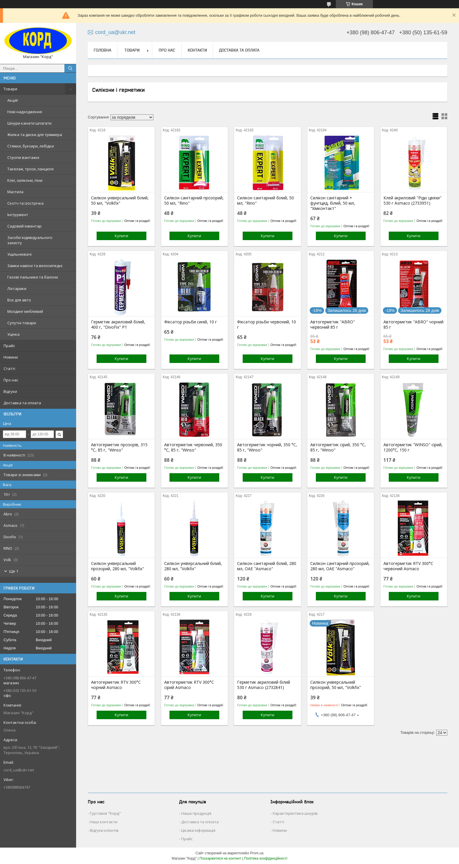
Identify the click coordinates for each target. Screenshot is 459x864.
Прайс (9, 345)
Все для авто (19, 300)
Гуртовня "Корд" (105, 813)
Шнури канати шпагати (29, 123)
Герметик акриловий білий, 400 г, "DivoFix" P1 (118, 324)
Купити (121, 235)
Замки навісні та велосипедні (34, 265)
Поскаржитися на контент (220, 858)
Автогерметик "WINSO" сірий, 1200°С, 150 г (413, 447)
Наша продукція (196, 813)
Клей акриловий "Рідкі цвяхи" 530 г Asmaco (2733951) (412, 200)
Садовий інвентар (24, 226)
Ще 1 (13, 571)
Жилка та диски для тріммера (34, 134)
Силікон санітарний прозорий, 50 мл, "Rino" (194, 200)
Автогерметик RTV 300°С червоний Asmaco (408, 566)
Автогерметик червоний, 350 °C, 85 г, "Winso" (193, 447)
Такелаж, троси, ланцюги (30, 169)
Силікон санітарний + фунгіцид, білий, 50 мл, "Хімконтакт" (332, 203)
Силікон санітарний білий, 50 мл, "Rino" (265, 200)
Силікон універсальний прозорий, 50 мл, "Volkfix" (335, 685)
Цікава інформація (198, 830)
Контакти (197, 50)
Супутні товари (21, 322)
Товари (10, 88)
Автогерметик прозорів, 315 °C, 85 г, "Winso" (119, 447)
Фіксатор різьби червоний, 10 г (266, 324)
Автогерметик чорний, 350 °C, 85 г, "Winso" (267, 447)
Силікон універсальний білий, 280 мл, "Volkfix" (193, 566)
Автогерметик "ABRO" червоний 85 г (332, 324)
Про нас (11, 380)
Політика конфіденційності (265, 858)
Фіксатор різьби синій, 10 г (190, 322)
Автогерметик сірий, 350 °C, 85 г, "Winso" (338, 447)
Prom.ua (256, 853)
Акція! (12, 100)
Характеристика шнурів (295, 813)
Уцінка (13, 334)
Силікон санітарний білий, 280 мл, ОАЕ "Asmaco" (266, 566)
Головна (102, 50)
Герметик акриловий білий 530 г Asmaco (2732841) (263, 685)
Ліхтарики (16, 288)
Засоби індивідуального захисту (29, 240)
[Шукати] (70, 68)
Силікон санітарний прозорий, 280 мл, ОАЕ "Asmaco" (340, 566)
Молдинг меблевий (25, 311)
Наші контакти (103, 821)
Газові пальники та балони (32, 277)
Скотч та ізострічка (25, 203)
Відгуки (10, 391)
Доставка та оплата (22, 402)
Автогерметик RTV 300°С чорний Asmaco (116, 685)
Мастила (15, 191)
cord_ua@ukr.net (19, 770)
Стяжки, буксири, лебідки (30, 146)
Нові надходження (24, 111)
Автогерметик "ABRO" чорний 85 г (413, 324)
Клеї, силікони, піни (24, 180)
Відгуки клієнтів (104, 830)
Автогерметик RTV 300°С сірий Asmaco (189, 685)
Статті (9, 368)
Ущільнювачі (19, 254)
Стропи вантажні (23, 157)
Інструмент (17, 214)
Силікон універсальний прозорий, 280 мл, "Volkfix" (117, 566)
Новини (11, 357)
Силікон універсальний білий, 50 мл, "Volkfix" (120, 200)
